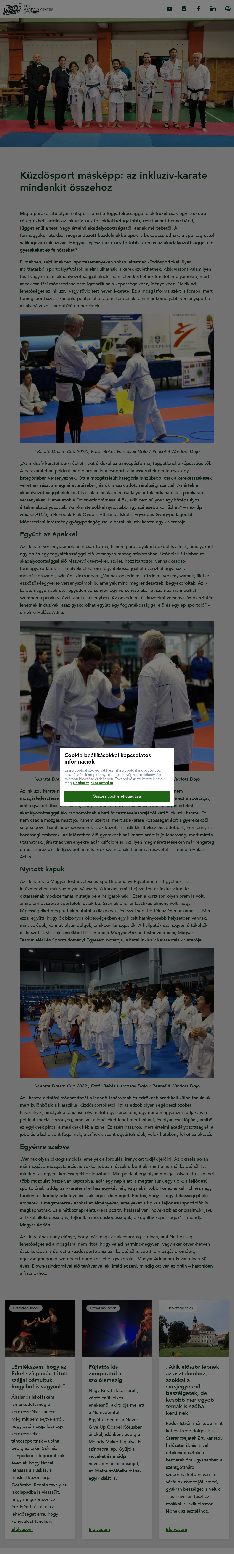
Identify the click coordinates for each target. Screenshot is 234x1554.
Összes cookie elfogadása (117, 796)
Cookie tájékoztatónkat (93, 782)
